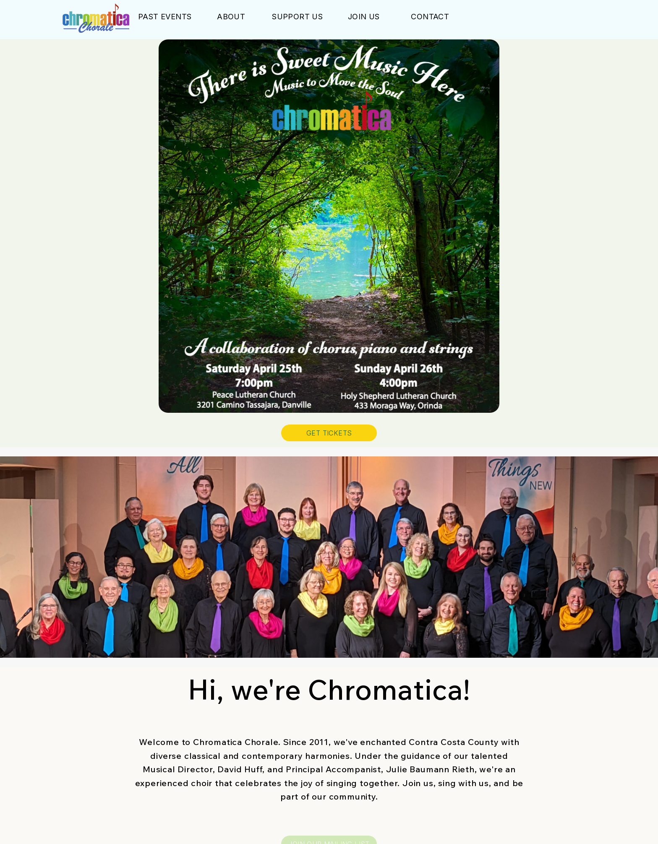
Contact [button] (430, 17)
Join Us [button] (364, 17)
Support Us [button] (297, 17)
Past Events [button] (164, 17)
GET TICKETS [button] (329, 434)
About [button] (231, 17)
